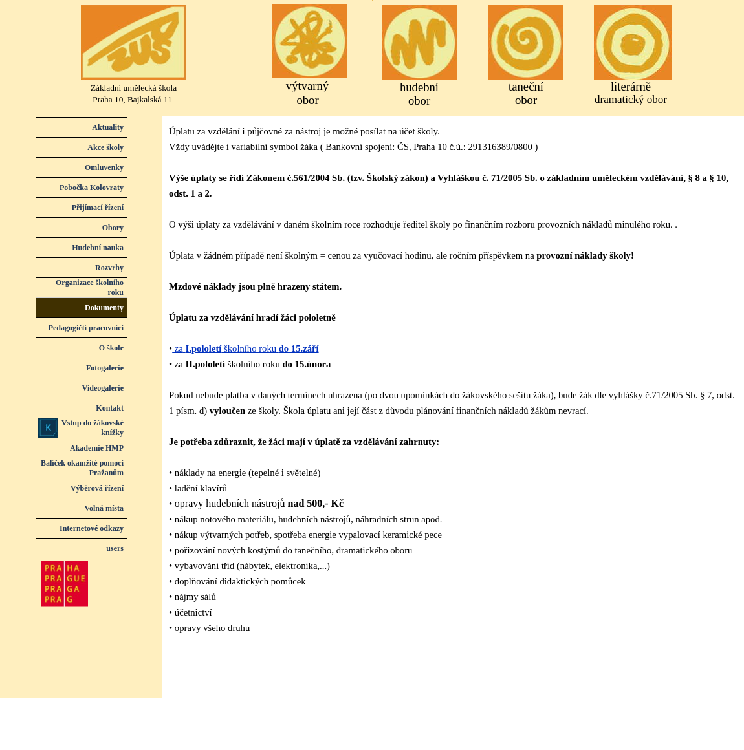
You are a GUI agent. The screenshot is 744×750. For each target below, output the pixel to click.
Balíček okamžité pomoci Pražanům (82, 467)
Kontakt (110, 407)
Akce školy (105, 147)
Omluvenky (104, 167)
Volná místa (104, 508)
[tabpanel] (453, 387)
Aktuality (108, 127)
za (177, 348)
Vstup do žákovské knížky (92, 427)
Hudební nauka (98, 247)
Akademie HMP (97, 448)
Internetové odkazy (92, 528)
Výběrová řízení (97, 488)
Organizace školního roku (90, 287)
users (115, 548)
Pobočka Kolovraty (92, 187)
